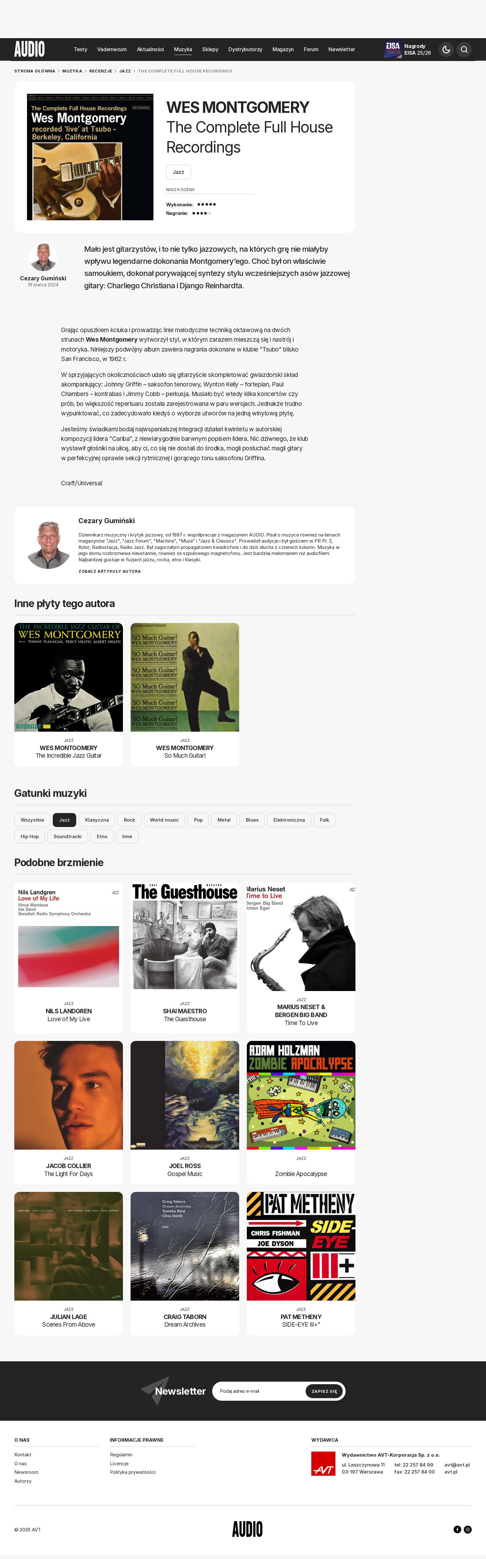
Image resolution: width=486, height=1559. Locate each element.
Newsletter (341, 49)
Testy (80, 49)
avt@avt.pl (457, 1465)
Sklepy (210, 49)
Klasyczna (97, 820)
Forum (311, 49)
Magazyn (283, 49)
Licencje (119, 1463)
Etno (102, 836)
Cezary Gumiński (43, 278)
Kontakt (22, 1455)
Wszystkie (32, 820)
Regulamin (121, 1455)
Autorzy (22, 1481)
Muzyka (183, 49)
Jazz (178, 172)
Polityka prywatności (133, 1472)
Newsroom (26, 1472)
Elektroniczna (289, 820)
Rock (129, 820)
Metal (224, 820)
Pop (198, 820)
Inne (127, 836)
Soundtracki (68, 836)
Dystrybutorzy (245, 49)
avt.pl (450, 1472)
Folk (324, 820)
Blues (252, 820)
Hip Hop (30, 836)
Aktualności (150, 49)
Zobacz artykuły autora (109, 571)
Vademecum (111, 49)
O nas (20, 1463)
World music (164, 820)
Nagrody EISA (417, 49)
